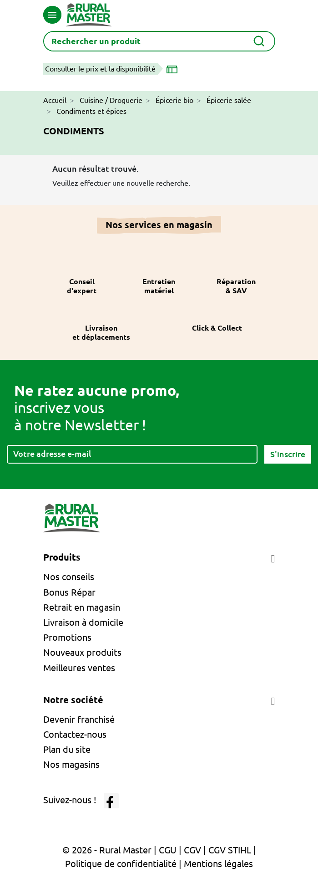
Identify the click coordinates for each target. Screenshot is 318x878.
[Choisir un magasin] (174, 68)
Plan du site (67, 749)
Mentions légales (218, 863)
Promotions (67, 637)
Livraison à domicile (83, 622)
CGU (168, 850)
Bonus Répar (69, 592)
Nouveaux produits (82, 652)
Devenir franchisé (79, 719)
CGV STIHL (229, 850)
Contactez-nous (74, 734)
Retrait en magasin (81, 607)
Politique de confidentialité (121, 863)
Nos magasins (71, 764)
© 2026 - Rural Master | (110, 850)
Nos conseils (68, 577)
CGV (192, 850)
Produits (62, 557)
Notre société (73, 699)
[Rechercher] (159, 41)
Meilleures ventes (79, 668)
